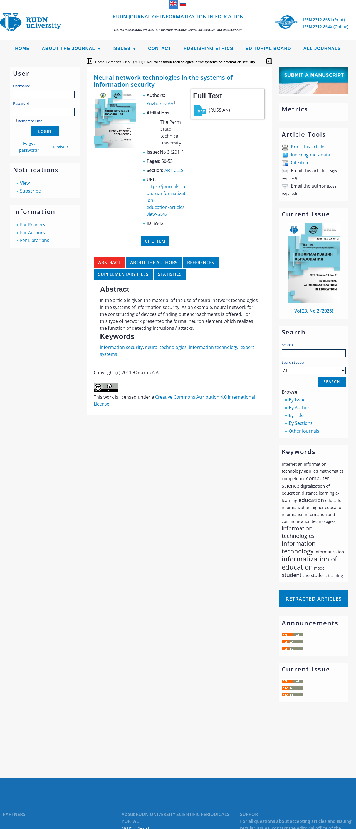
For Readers (32, 225)
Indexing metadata (310, 155)
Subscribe (30, 191)
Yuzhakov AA (160, 104)
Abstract (109, 262)
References (200, 262)
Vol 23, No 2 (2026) (313, 311)
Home (22, 48)
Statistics (170, 274)
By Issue (297, 400)
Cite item (300, 162)
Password (21, 103)
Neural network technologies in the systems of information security (201, 61)
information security (121, 347)
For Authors (32, 232)
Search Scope (314, 367)
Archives (115, 61)
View (25, 183)
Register (60, 146)
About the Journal (68, 48)
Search (287, 344)
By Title (296, 415)
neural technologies (166, 347)
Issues (122, 48)
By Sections (301, 423)
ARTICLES (174, 170)
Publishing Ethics (208, 48)
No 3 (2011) (134, 61)
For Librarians (34, 240)
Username (21, 85)
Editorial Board (268, 48)
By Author (299, 407)
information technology (213, 347)
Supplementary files (123, 274)
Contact (159, 48)
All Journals (322, 48)
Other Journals (304, 431)
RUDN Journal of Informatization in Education (178, 22)
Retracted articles (314, 598)
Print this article (307, 147)
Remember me (30, 120)
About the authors (153, 262)
